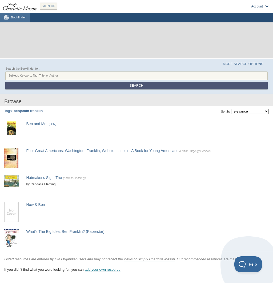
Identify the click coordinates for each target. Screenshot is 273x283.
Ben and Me (36, 124)
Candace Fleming (42, 184)
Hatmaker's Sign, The (44, 178)
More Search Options (243, 64)
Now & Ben (35, 204)
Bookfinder (18, 17)
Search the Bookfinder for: (22, 68)
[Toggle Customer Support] (248, 264)
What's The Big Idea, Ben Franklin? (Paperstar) (65, 231)
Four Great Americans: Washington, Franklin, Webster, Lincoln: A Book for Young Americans (102, 151)
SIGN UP (48, 6)
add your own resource (103, 270)
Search (136, 85)
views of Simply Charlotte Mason (149, 259)
